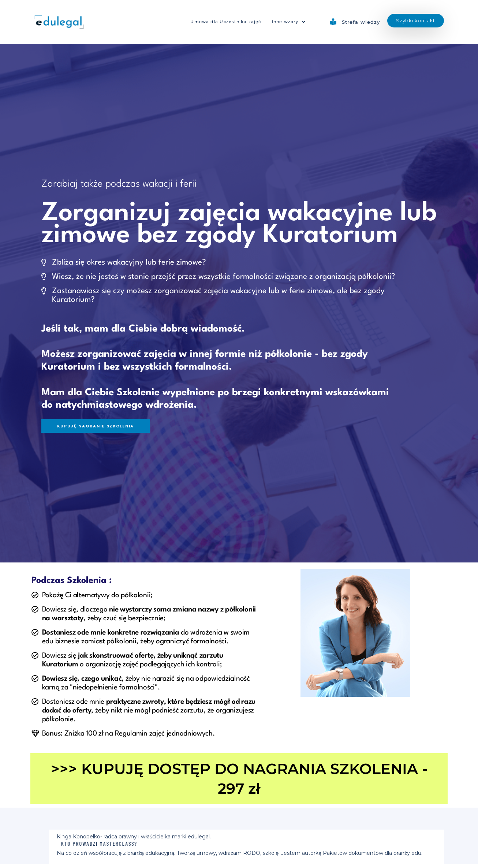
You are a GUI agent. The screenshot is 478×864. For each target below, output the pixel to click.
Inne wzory (287, 22)
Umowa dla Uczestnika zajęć (216, 22)
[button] (286, 22)
